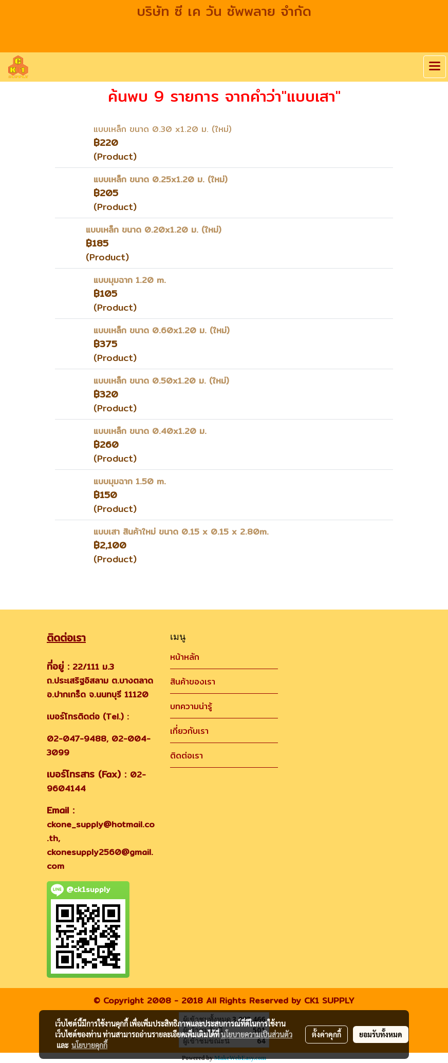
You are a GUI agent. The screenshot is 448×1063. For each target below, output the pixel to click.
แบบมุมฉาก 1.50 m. (130, 481)
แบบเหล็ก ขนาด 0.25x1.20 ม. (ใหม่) (161, 179)
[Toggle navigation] (434, 66)
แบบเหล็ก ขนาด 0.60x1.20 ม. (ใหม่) (162, 330)
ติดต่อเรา (186, 755)
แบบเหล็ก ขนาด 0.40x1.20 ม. (150, 431)
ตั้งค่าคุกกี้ (326, 1034)
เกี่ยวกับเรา (189, 731)
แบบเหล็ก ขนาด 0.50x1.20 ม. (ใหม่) (161, 380)
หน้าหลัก (184, 657)
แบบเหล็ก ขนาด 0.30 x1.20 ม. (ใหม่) (163, 129)
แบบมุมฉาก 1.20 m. (130, 280)
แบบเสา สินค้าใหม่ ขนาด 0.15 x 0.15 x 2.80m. (181, 531)
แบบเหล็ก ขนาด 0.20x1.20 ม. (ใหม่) (153, 229)
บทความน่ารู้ (191, 706)
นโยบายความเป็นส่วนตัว (256, 1034)
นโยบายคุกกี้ (89, 1045)
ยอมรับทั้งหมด (380, 1034)
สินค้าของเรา (192, 681)
